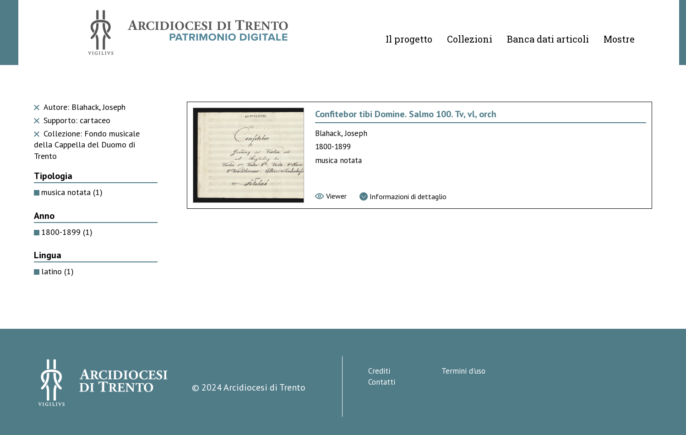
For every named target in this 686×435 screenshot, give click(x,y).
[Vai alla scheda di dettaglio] (402, 196)
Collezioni (469, 39)
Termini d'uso (463, 370)
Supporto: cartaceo (72, 120)
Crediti (379, 370)
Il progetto (409, 39)
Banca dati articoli (548, 39)
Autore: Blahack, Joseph (79, 107)
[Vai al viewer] (331, 196)
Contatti (381, 381)
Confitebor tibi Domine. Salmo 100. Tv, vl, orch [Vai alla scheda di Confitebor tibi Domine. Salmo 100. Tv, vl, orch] (405, 114)
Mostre (619, 39)
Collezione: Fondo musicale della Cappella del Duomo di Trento (87, 145)
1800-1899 (67, 232)
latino (57, 271)
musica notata (72, 192)
